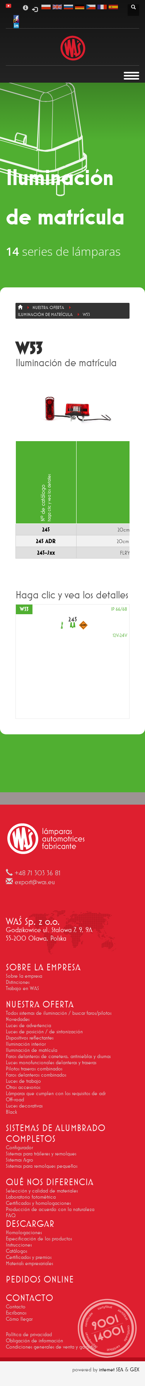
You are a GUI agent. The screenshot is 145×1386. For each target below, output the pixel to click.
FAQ (10, 1215)
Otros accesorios (23, 1087)
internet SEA (111, 1369)
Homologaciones (24, 1232)
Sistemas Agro (19, 1160)
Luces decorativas (24, 1105)
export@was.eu (35, 882)
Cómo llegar (19, 1319)
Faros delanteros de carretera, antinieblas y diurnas (58, 1056)
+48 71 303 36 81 (38, 873)
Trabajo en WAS (22, 988)
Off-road (15, 1099)
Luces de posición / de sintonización (44, 1031)
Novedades (17, 1019)
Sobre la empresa (24, 976)
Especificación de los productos (39, 1238)
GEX (134, 1369)
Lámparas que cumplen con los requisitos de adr (56, 1093)
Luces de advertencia (28, 1025)
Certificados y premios (28, 1257)
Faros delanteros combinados (36, 1075)
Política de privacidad (29, 1334)
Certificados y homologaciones (38, 1203)
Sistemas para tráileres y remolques (41, 1153)
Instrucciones (19, 1245)
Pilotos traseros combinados (34, 1068)
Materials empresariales (29, 1263)
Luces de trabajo (23, 1081)
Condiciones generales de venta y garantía (51, 1347)
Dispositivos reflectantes (29, 1037)
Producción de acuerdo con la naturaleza (50, 1209)
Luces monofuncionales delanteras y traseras (51, 1062)
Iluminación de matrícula (31, 1050)
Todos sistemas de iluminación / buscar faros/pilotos (58, 1013)
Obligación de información (34, 1340)
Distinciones (17, 982)
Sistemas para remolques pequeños (41, 1166)
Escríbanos (16, 1313)
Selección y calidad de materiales (42, 1190)
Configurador (19, 1147)
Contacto (16, 1306)
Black (11, 1112)
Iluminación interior (26, 1044)
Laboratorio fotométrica (31, 1197)
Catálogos (16, 1251)
